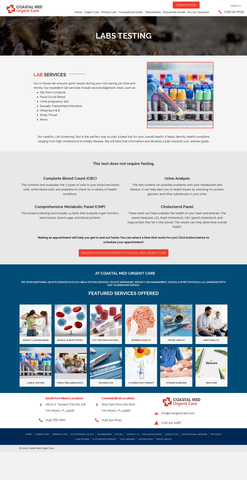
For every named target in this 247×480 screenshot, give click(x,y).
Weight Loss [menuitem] (172, 434)
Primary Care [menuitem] (59, 434)
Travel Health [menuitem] (164, 439)
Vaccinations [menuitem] (145, 439)
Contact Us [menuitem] (133, 434)
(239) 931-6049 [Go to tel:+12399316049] (111, 420)
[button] (123, 253)
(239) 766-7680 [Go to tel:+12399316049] (56, 420)
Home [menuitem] (29, 434)
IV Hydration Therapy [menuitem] (105, 439)
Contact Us (236, 6)
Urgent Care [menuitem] (42, 434)
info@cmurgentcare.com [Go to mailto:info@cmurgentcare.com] (177, 413)
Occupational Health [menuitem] (82, 434)
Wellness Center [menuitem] (152, 434)
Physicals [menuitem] (216, 434)
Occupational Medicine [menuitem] (194, 434)
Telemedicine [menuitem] (104, 434)
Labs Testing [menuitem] (82, 439)
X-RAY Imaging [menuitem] (127, 439)
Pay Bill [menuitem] (119, 434)
